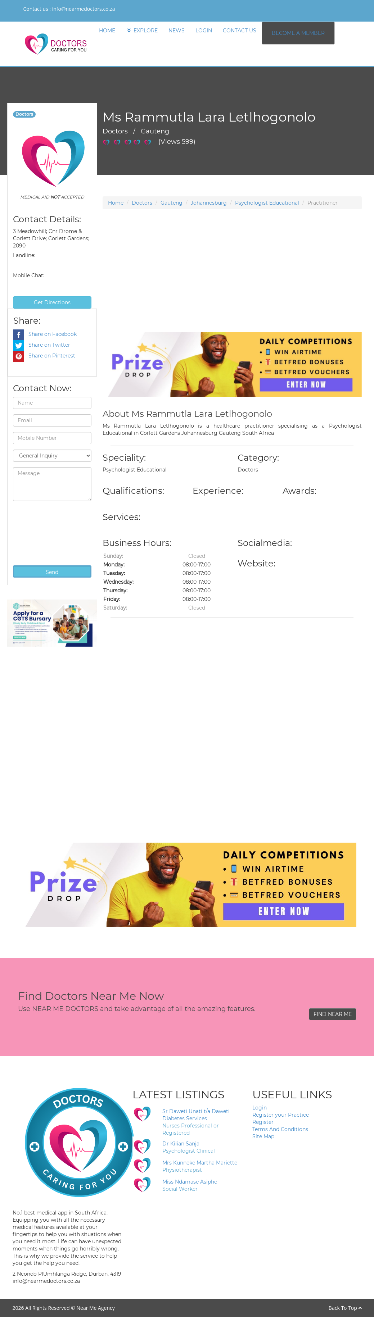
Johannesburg (209, 203)
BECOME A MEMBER (298, 33)
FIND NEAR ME (333, 1014)
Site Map (263, 1136)
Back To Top (345, 1307)
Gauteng (172, 203)
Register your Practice (280, 1115)
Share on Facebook (45, 334)
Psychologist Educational (267, 203)
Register (263, 1122)
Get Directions (52, 302)
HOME (107, 30)
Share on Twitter (41, 345)
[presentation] (42, 532)
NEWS (176, 30)
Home (115, 203)
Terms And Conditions (280, 1129)
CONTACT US (239, 30)
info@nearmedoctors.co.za (83, 8)
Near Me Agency (95, 1307)
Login (259, 1107)
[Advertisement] (232, 281)
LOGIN (203, 30)
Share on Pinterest (44, 355)
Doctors (142, 203)
